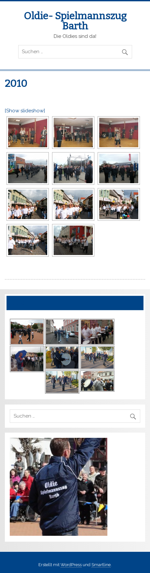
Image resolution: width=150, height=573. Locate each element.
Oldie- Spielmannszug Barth (75, 21)
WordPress (71, 564)
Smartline (101, 564)
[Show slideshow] (25, 111)
